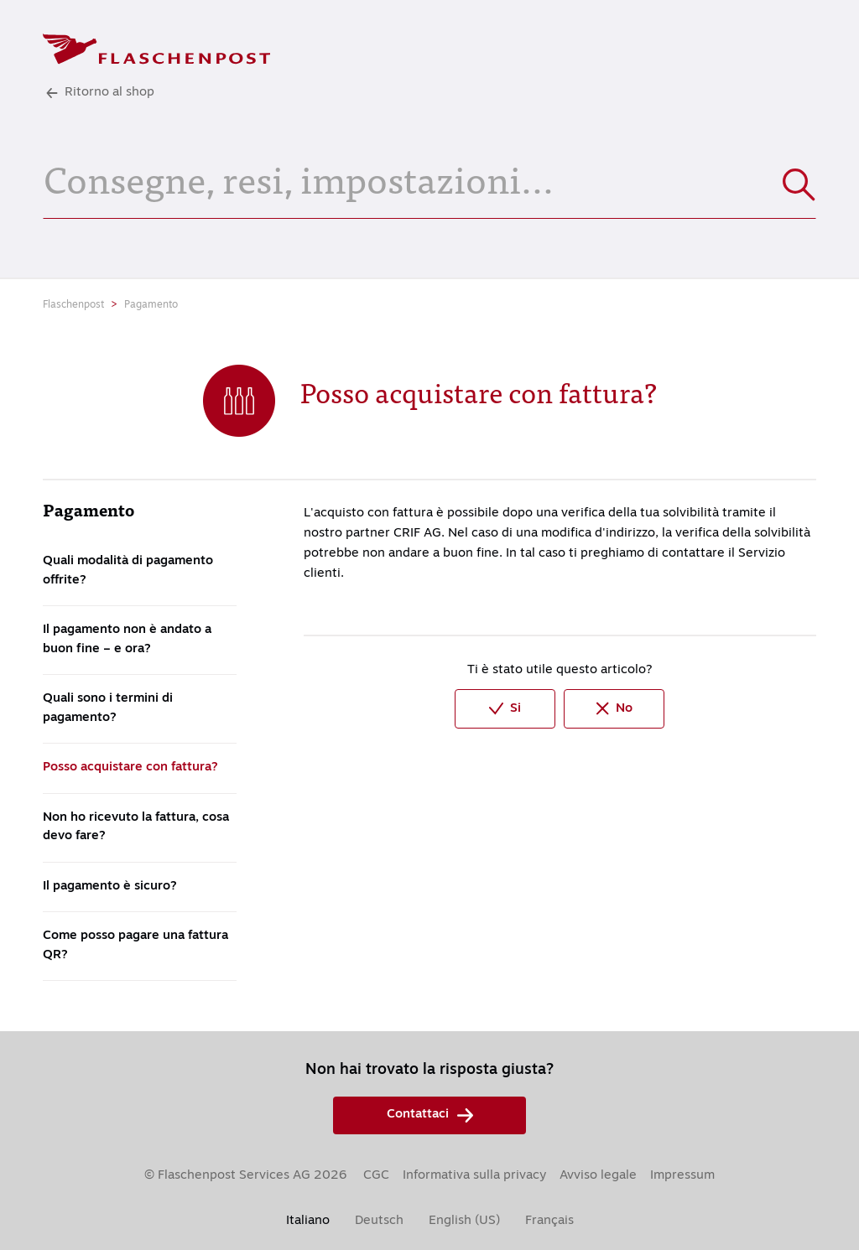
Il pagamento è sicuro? (110, 886)
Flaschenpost (73, 305)
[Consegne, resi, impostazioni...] (429, 177)
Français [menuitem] (549, 1221)
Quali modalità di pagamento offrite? (128, 571)
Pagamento (151, 305)
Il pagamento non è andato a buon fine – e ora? (127, 640)
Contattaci (430, 1115)
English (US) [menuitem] (464, 1221)
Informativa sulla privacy (474, 1176)
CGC (376, 1176)
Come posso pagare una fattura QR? (135, 946)
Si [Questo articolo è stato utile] (505, 709)
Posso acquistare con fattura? (130, 767)
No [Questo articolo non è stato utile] (614, 708)
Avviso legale (598, 1176)
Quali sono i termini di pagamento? (108, 708)
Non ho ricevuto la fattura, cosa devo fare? (136, 827)
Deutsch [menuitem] (379, 1221)
